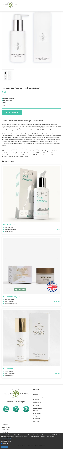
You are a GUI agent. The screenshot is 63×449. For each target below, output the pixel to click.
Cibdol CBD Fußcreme (9, 225)
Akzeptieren (4, 447)
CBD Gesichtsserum (37, 408)
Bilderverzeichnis (36, 394)
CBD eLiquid (5, 432)
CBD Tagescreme (36, 416)
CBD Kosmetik (36, 405)
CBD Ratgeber (36, 399)
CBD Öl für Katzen (6, 429)
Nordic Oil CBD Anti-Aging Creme (12, 297)
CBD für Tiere (5, 424)
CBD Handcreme (36, 421)
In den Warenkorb (12, 112)
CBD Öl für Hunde (6, 427)
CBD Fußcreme (36, 418)
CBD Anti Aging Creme (38, 410)
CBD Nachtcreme (37, 413)
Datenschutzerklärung (37, 397)
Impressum (35, 391)
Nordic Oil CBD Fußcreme (10, 369)
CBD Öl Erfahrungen (37, 402)
